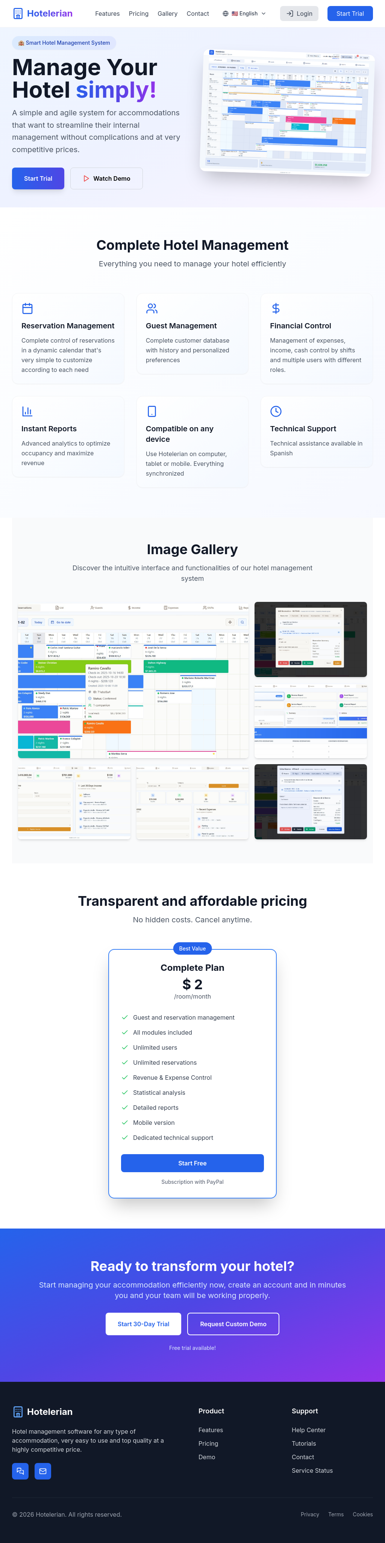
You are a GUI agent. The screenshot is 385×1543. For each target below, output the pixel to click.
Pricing (139, 13)
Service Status (312, 1470)
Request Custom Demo (233, 1324)
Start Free (192, 1163)
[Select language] (244, 13)
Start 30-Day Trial (143, 1324)
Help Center (309, 1430)
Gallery (167, 13)
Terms (336, 1514)
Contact (198, 13)
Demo (207, 1457)
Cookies (363, 1514)
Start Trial (350, 13)
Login (299, 13)
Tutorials (304, 1443)
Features (107, 13)
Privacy (310, 1514)
